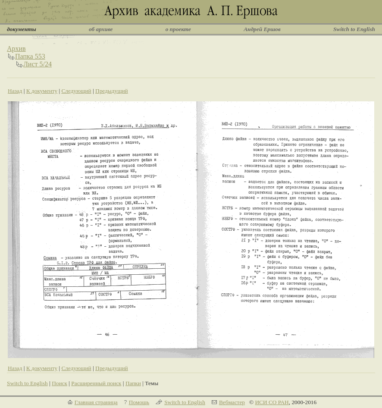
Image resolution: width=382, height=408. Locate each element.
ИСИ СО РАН (271, 402)
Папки (133, 383)
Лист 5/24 (37, 64)
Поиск (59, 383)
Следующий (76, 91)
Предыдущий (111, 91)
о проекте (178, 29)
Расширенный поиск (96, 383)
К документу (41, 91)
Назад (15, 91)
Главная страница (96, 402)
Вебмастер (232, 402)
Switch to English (354, 29)
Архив (16, 48)
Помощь (139, 402)
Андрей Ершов (262, 29)
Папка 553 (30, 56)
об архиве (101, 29)
